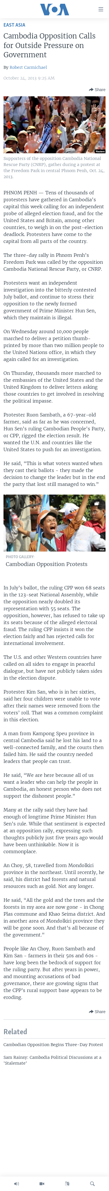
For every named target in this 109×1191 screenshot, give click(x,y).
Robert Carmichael (28, 67)
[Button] (97, 89)
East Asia (14, 25)
